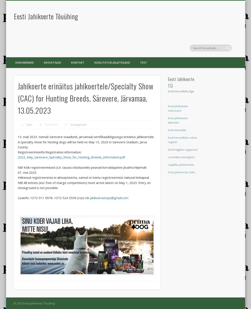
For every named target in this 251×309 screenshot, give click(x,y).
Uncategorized (78, 124)
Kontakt (77, 62)
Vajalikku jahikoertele (181, 165)
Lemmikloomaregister (181, 157)
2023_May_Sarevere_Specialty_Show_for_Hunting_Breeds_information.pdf (71, 157)
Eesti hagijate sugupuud (182, 149)
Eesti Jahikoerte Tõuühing (46, 16)
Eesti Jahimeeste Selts (181, 172)
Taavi (29, 124)
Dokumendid (24, 62)
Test (143, 62)
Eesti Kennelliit (177, 130)
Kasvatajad (52, 62)
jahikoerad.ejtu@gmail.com (109, 198)
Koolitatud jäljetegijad (112, 62)
